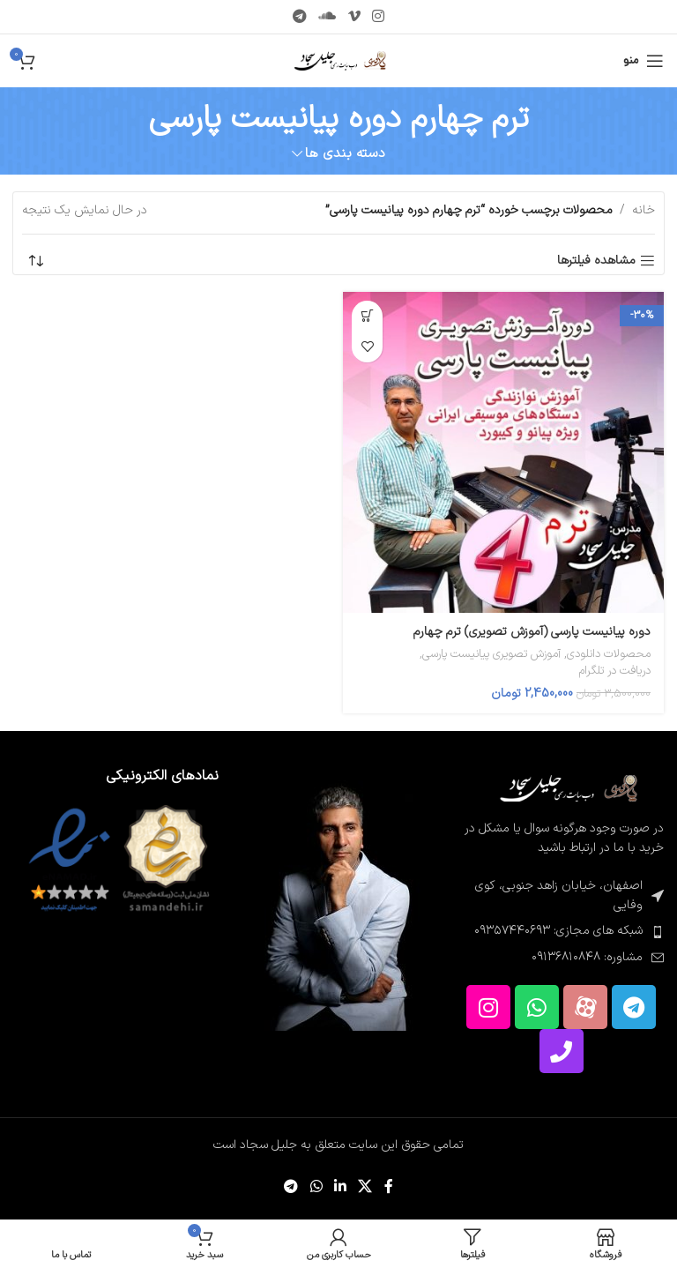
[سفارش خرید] (35, 261)
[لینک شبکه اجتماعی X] (365, 1188)
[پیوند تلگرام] (299, 17)
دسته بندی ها (345, 153)
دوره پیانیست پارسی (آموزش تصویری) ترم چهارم (532, 632)
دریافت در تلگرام (615, 671)
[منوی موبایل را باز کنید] (643, 60)
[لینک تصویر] (567, 788)
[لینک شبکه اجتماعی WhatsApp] (316, 1188)
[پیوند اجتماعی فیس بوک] (388, 1188)
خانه (643, 210)
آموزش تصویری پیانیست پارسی (491, 654)
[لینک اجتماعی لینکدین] (340, 1188)
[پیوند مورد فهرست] (561, 931)
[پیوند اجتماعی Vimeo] (354, 17)
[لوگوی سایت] (339, 60)
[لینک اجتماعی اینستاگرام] (378, 17)
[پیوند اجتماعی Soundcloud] (327, 17)
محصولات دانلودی (609, 654)
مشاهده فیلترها (596, 261)
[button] (367, 316)
